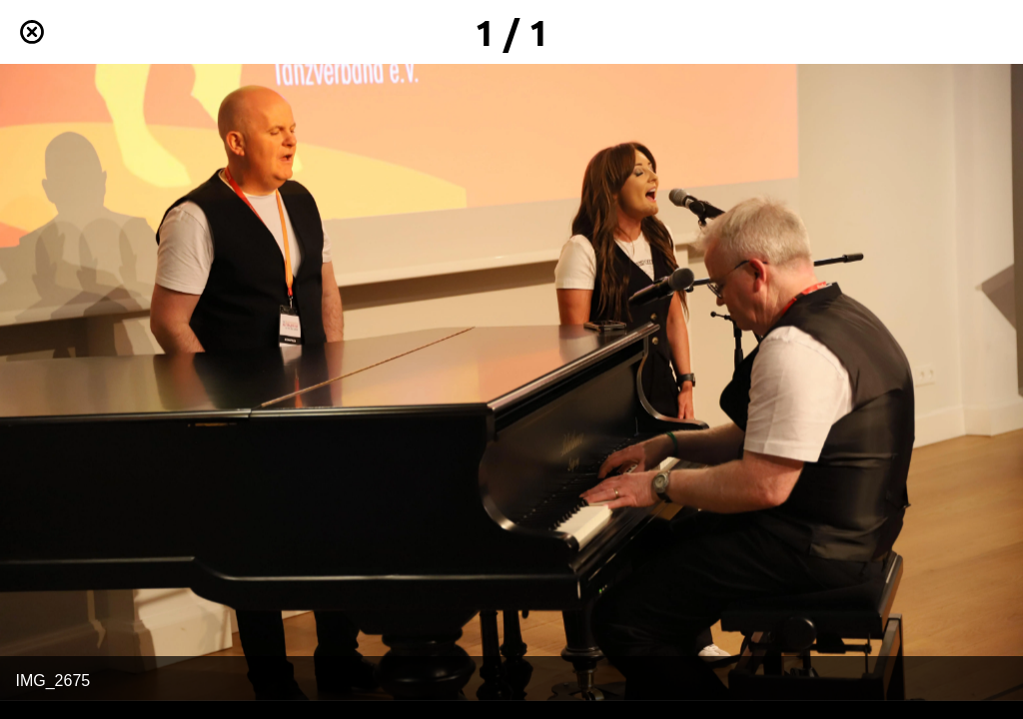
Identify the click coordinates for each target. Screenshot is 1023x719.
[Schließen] (32, 32)
